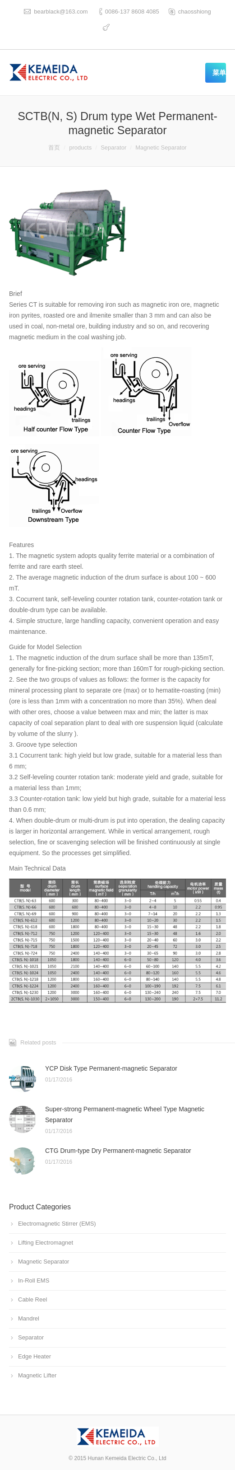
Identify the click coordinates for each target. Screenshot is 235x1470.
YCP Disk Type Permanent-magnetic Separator (111, 1068)
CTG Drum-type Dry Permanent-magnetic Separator (118, 1150)
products (80, 147)
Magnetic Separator (160, 147)
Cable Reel (32, 1299)
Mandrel (28, 1318)
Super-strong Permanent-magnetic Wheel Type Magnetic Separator (124, 1114)
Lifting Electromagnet (45, 1242)
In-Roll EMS (33, 1280)
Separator (113, 147)
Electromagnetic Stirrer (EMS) (57, 1223)
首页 (54, 147)
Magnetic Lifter (37, 1375)
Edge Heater (34, 1356)
